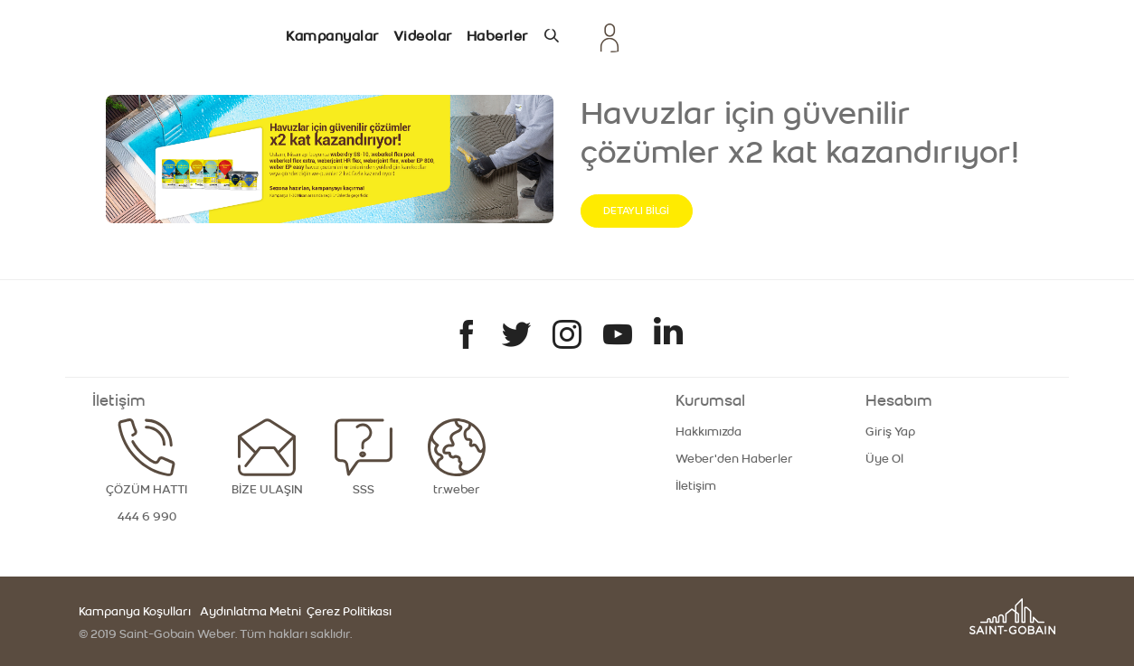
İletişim (696, 486)
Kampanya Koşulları (135, 612)
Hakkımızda (709, 432)
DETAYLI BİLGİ (636, 210)
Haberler (497, 36)
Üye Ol (884, 459)
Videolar (422, 36)
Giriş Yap (890, 432)
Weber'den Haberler (734, 459)
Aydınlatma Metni (250, 612)
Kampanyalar (332, 36)
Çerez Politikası (348, 612)
